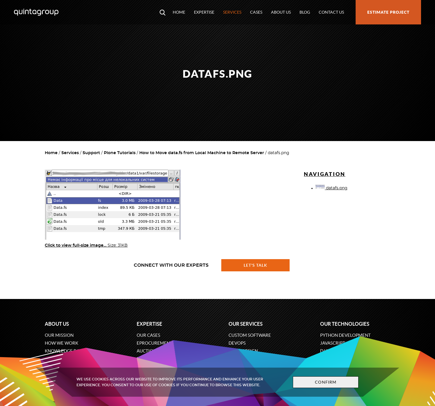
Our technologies (344, 323)
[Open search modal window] (162, 12)
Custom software (250, 335)
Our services (246, 323)
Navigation (324, 174)
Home (179, 12)
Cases (256, 12)
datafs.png (331, 188)
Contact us (331, 12)
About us (281, 12)
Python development (345, 335)
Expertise (204, 12)
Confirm (325, 382)
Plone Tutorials (120, 153)
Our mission (59, 335)
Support (91, 153)
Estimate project (388, 12)
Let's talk (256, 265)
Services (232, 12)
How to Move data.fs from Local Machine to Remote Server (201, 153)
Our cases (148, 335)
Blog (304, 12)
